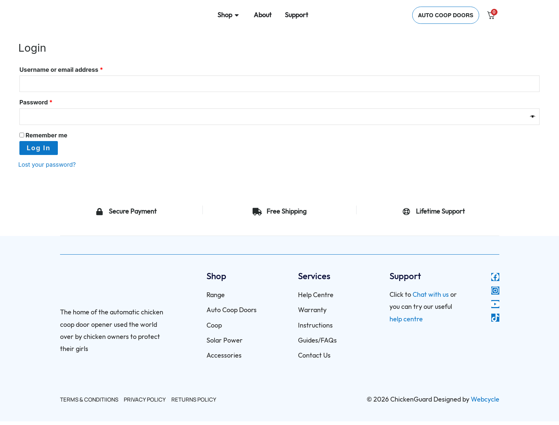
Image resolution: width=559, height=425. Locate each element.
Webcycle (485, 403)
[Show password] (533, 119)
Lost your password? (50, 168)
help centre (406, 322)
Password (48, 103)
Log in (39, 151)
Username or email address (73, 68)
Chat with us (431, 298)
